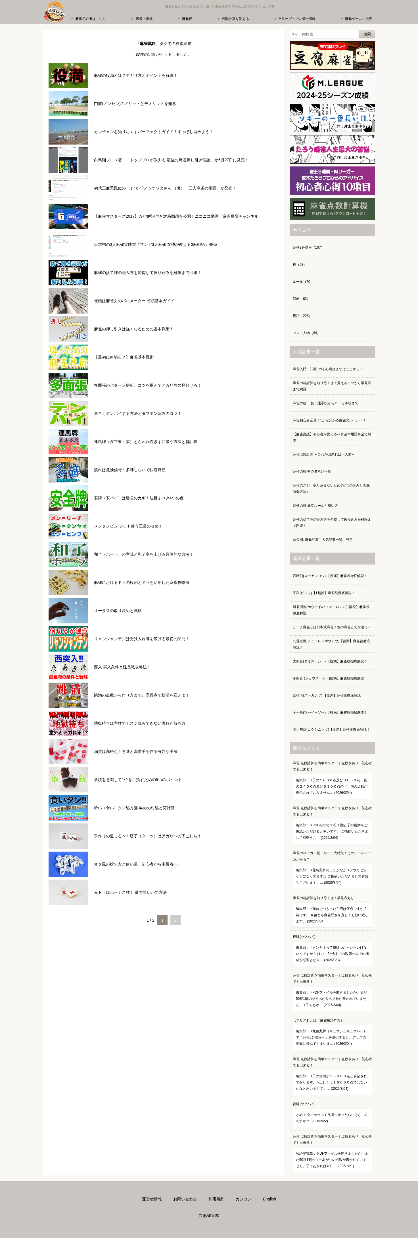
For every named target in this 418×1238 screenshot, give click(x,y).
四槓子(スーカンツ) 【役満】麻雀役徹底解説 (327, 695)
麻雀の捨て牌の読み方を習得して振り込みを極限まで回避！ (332, 523)
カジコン (244, 1199)
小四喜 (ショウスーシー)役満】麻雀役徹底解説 (328, 678)
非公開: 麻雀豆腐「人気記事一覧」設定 (323, 540)
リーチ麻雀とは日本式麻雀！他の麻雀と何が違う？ (332, 627)
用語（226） (302, 316)
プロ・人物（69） (306, 333)
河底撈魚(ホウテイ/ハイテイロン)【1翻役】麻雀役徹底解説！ (331, 610)
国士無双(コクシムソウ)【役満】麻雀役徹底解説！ (331, 730)
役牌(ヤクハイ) (332, 950)
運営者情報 (152, 1199)
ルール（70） (303, 282)
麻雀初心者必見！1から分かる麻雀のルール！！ (329, 420)
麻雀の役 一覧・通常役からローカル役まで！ (327, 403)
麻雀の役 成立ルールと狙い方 (315, 506)
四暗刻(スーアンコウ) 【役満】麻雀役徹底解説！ (330, 576)
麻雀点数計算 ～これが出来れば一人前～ (324, 454)
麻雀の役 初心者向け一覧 (312, 471)
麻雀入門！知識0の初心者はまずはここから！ (328, 369)
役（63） (300, 265)
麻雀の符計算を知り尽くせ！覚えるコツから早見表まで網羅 (332, 386)
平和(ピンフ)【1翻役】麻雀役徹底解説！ (324, 593)
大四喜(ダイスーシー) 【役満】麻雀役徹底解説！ (330, 661)
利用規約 (216, 1199)
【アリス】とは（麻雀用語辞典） (332, 1034)
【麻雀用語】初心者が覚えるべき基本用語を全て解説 (332, 437)
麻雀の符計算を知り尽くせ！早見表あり (332, 912)
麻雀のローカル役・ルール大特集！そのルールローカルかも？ (332, 870)
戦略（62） (301, 299)
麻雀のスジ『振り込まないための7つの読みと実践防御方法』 (331, 488)
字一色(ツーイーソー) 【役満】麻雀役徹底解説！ (330, 712)
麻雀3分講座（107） (308, 248)
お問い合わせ (185, 1199)
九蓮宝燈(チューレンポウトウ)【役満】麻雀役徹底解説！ (331, 644)
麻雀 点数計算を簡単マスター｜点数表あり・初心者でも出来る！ (332, 780)
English (269, 1199)
